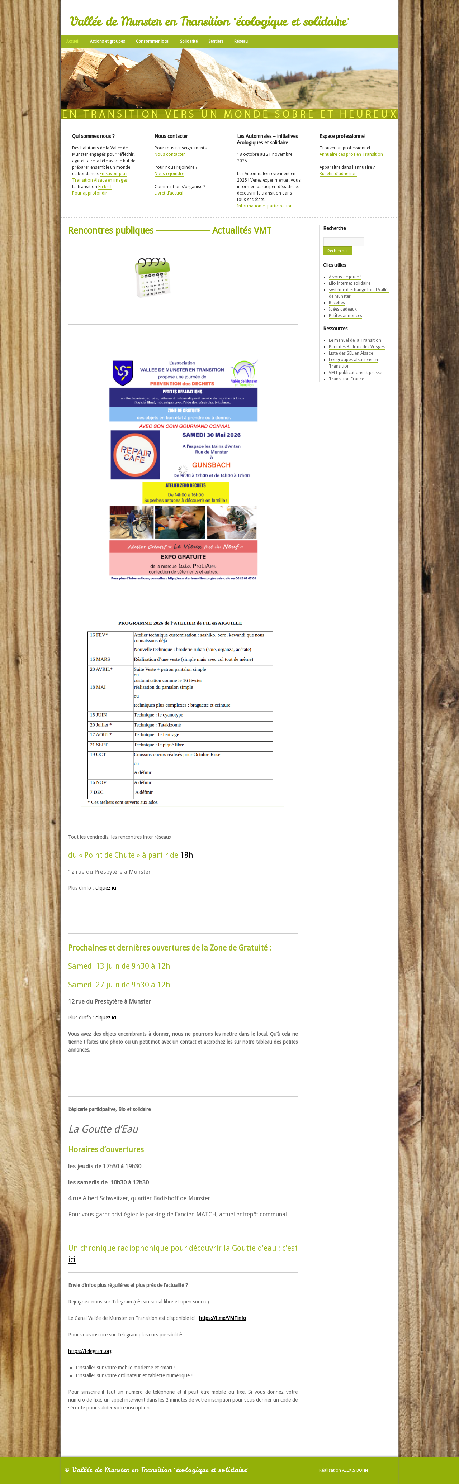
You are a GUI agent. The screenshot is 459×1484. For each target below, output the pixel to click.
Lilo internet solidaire (349, 283)
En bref (105, 186)
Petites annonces (345, 315)
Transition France (346, 379)
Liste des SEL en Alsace (351, 353)
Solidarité (189, 41)
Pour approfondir (89, 193)
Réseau (241, 41)
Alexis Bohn (355, 1470)
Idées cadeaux (343, 309)
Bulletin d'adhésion (338, 173)
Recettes (337, 302)
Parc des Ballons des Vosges (357, 346)
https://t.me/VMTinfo (222, 1318)
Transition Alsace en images (100, 180)
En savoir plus (113, 173)
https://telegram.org (90, 1351)
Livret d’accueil (169, 193)
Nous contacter (170, 154)
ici (72, 1259)
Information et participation (265, 206)
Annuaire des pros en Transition (351, 154)
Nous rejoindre (169, 173)
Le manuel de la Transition (355, 340)
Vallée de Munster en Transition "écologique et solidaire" (209, 21)
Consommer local (152, 41)
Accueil (72, 41)
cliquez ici (105, 888)
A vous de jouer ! (345, 276)
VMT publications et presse (355, 372)
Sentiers (215, 41)
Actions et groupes (107, 41)
